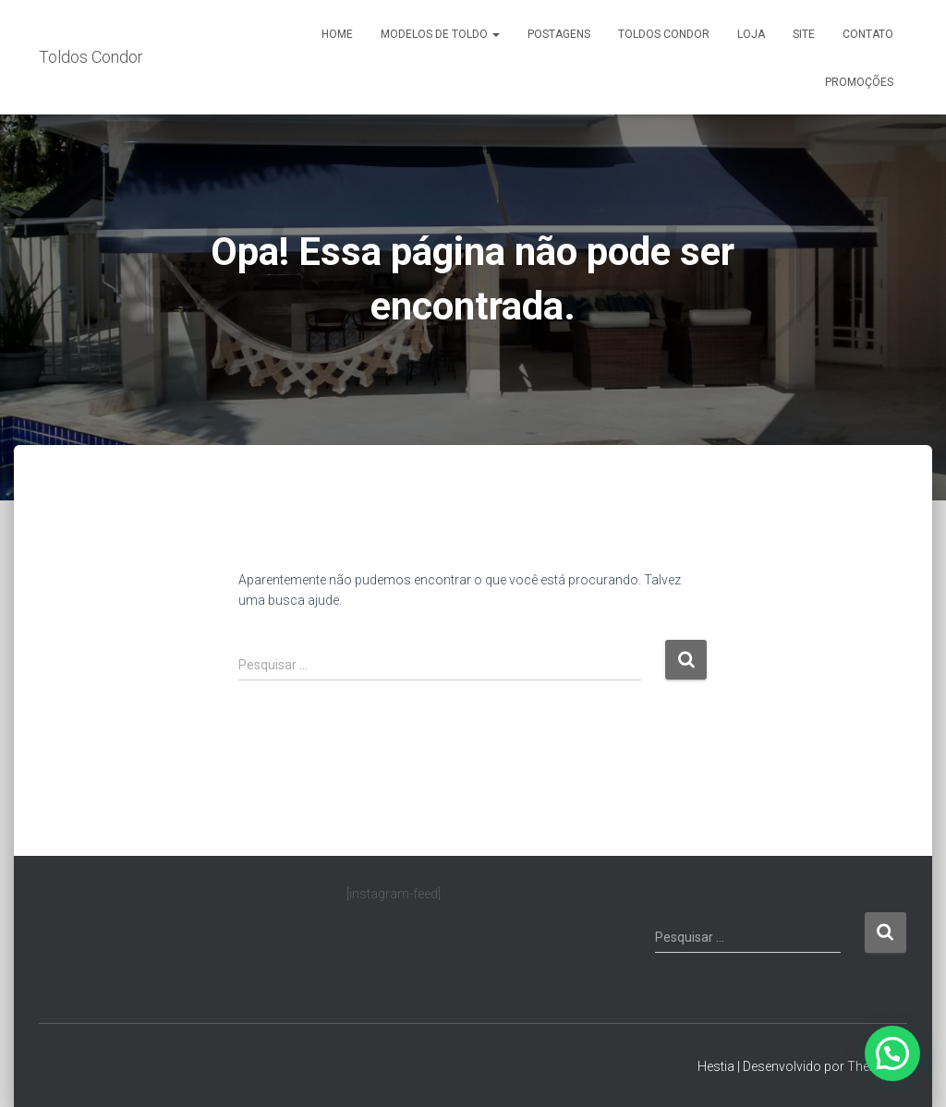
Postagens (559, 34)
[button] (892, 1053)
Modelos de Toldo (440, 34)
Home (337, 34)
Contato (868, 34)
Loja (751, 34)
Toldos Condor (664, 34)
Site (804, 34)
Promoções (859, 82)
